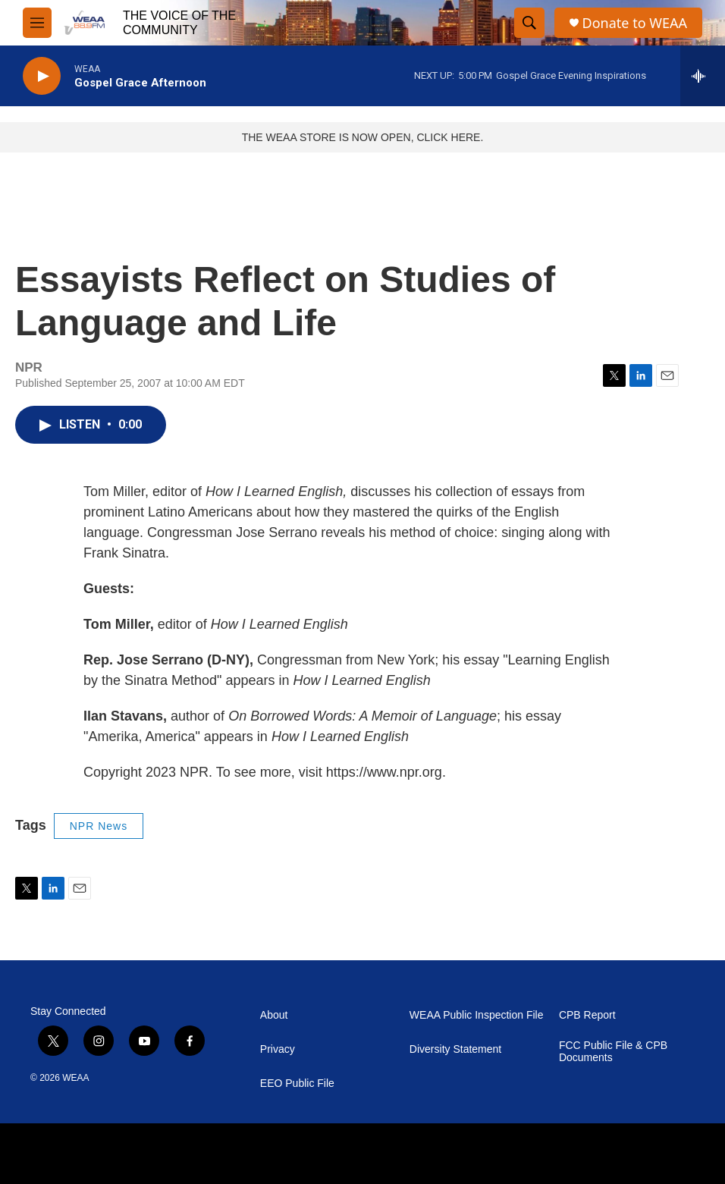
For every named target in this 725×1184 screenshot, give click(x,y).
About (274, 1015)
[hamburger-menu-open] (37, 23)
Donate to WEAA (634, 23)
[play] (42, 76)
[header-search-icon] (529, 23)
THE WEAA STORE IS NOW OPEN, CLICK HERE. (363, 137)
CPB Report (587, 1015)
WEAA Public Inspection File (477, 1015)
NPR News (98, 826)
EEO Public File (297, 1083)
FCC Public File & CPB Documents (613, 1051)
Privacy (277, 1049)
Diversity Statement (455, 1049)
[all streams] (702, 76)
